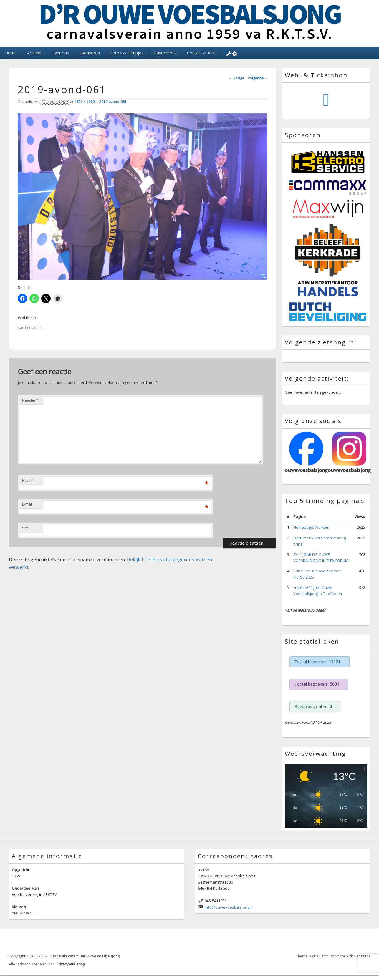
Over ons (60, 53)
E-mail (27, 504)
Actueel (34, 53)
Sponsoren (89, 53)
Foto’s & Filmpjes (126, 53)
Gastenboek (165, 53)
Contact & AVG (201, 53)
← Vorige (236, 78)
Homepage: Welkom (311, 527)
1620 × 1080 (84, 101)
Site (25, 528)
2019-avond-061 (113, 101)
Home (11, 53)
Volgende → (258, 78)
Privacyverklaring (71, 964)
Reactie (30, 400)
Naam (27, 480)
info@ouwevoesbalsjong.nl (229, 907)
